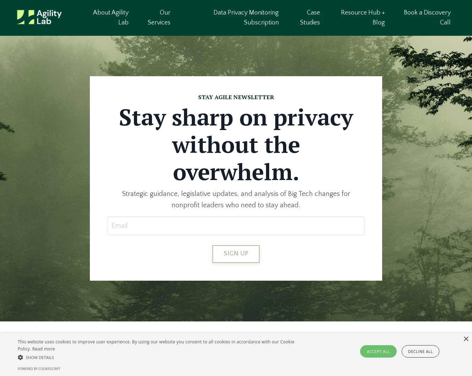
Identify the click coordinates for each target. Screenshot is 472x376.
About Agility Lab (111, 18)
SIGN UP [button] (236, 253)
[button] (160, 357)
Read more (43, 349)
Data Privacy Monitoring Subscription (246, 18)
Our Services (159, 18)
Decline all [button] (420, 351)
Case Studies (310, 18)
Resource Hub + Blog (363, 18)
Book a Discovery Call (427, 18)
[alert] (236, 354)
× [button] (465, 339)
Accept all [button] (378, 351)
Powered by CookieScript (39, 368)
